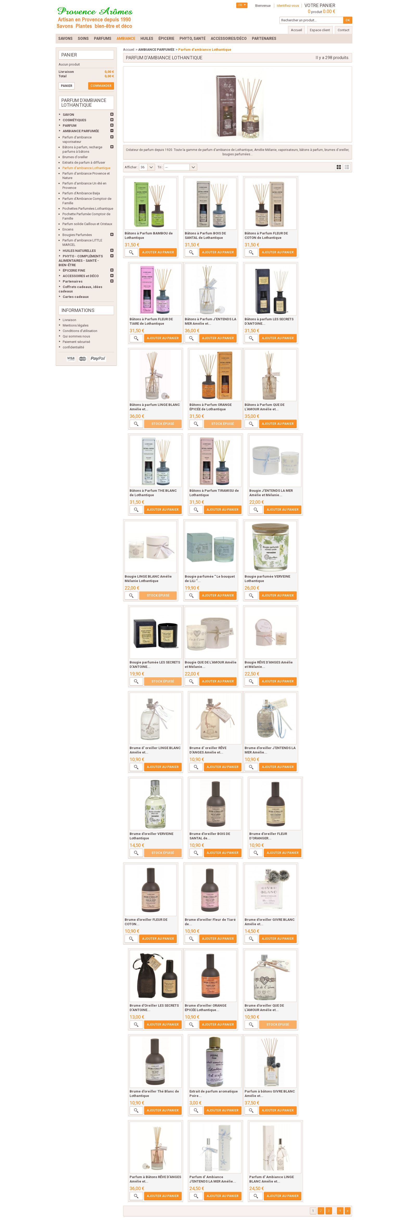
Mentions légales (75, 325)
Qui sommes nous (76, 336)
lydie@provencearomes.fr (209, 1203)
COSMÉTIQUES (74, 120)
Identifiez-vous (288, 6)
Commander (101, 86)
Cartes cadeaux (76, 297)
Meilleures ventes (90, 1165)
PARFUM (69, 125)
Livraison (69, 320)
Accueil (128, 50)
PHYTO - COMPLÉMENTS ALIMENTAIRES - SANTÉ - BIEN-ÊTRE (81, 260)
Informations (77, 310)
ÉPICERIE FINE (74, 270)
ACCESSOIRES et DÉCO (81, 276)
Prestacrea (343, 1210)
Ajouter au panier (157, 253)
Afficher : (131, 167)
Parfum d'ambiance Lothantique (86, 168)
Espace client (320, 30)
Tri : (160, 167)
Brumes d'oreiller (75, 157)
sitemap (327, 1165)
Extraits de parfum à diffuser (83, 162)
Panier (69, 55)
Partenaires (72, 281)
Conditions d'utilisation (80, 331)
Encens (67, 229)
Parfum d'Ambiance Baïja (81, 193)
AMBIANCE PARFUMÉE (81, 131)
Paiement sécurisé (76, 342)
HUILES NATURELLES (79, 251)
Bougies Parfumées (77, 235)
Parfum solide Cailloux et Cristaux (87, 224)
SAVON (68, 115)
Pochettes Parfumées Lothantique (87, 208)
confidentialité (73, 347)
